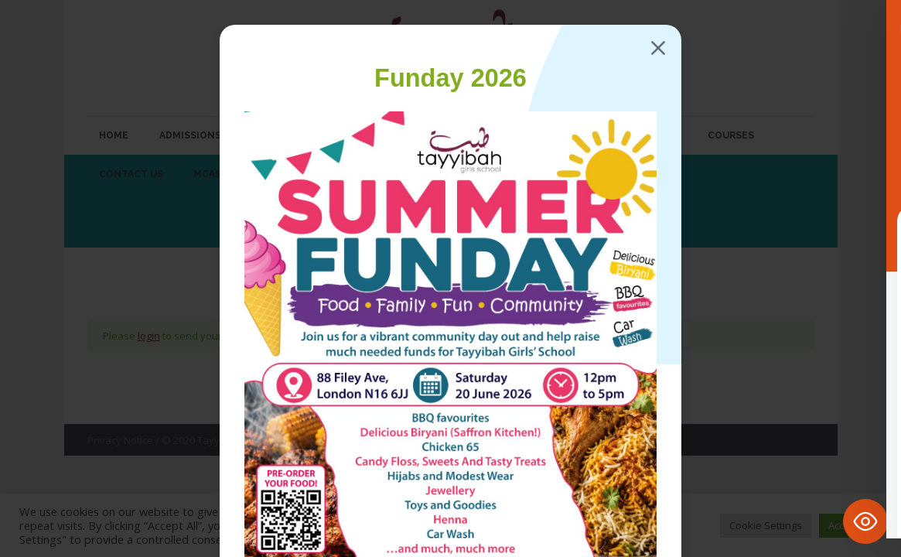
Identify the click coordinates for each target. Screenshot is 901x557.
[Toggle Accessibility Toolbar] (865, 521)
